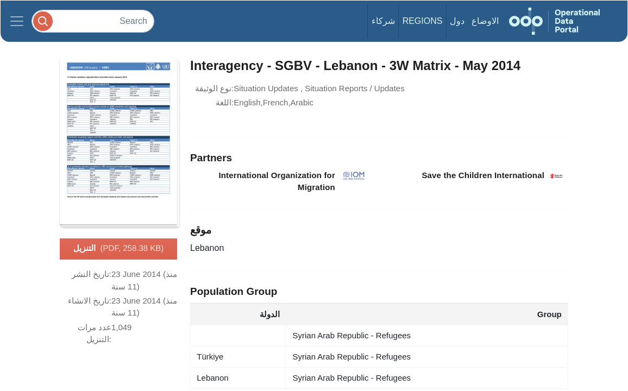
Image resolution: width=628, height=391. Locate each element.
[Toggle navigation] (17, 21)
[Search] (93, 21)
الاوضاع (485, 21)
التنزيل (118, 249)
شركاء (383, 21)
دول (457, 21)
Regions (423, 21)
